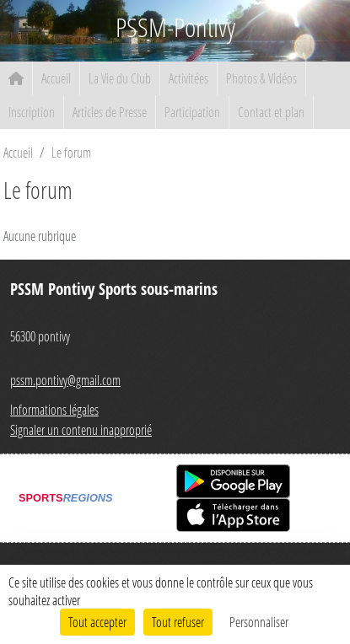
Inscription (31, 112)
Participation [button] (192, 112)
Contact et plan (271, 112)
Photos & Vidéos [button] (261, 78)
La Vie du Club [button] (120, 78)
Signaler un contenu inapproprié (81, 429)
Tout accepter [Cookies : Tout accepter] (97, 622)
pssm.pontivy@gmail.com (65, 380)
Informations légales (54, 409)
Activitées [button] (188, 78)
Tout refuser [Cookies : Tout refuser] (178, 622)
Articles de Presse (110, 112)
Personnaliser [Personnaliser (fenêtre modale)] (258, 622)
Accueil (56, 78)
